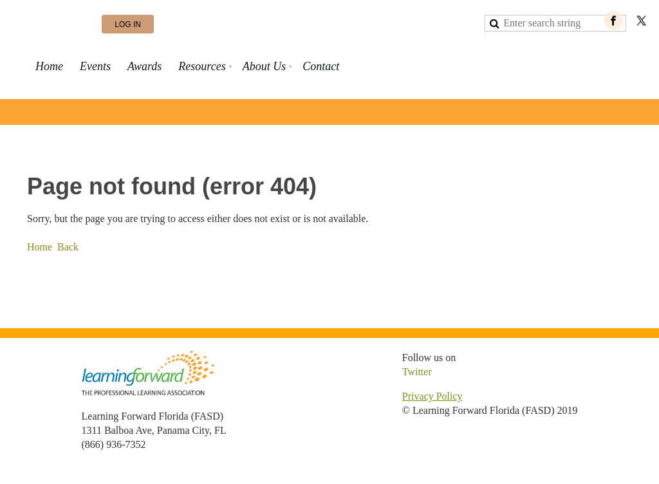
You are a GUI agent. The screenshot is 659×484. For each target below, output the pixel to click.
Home (39, 246)
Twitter (417, 371)
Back (68, 246)
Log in (128, 24)
